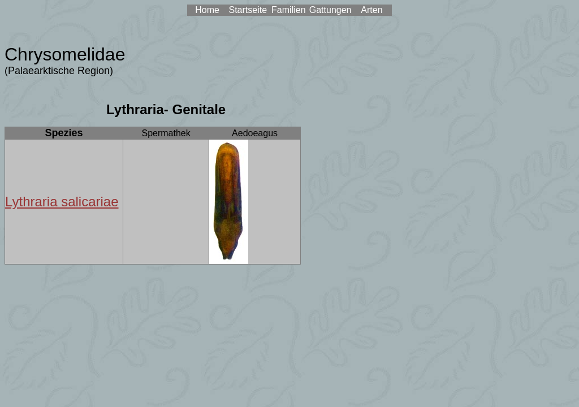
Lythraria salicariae (62, 201)
